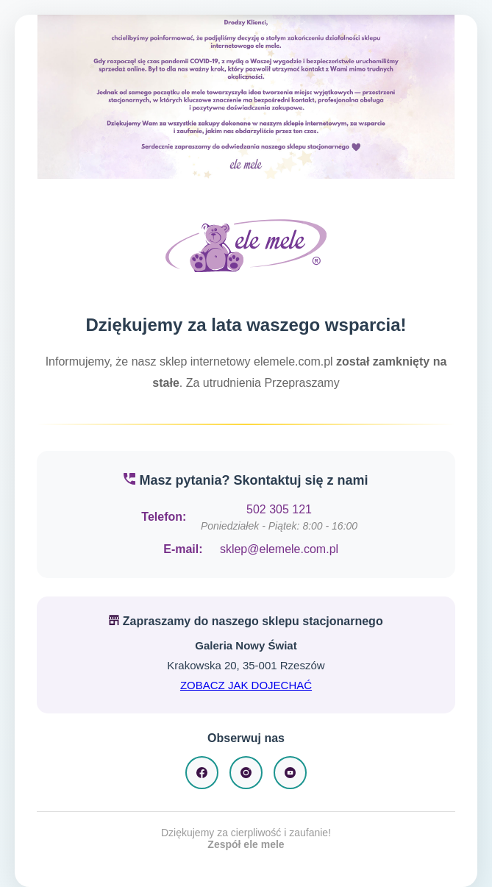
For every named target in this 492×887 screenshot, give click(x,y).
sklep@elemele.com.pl (279, 549)
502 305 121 (279, 509)
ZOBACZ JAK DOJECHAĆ (246, 685)
